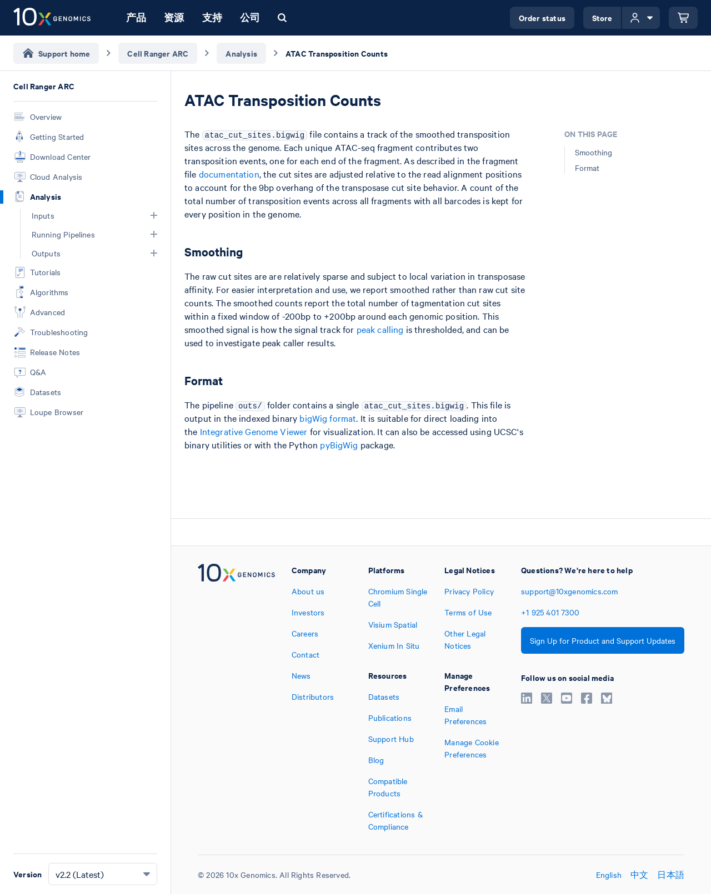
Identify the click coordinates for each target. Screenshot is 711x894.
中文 (639, 874)
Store (602, 17)
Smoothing (593, 152)
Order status (542, 17)
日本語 (670, 874)
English (609, 874)
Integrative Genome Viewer (254, 431)
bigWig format (327, 418)
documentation (229, 174)
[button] (154, 215)
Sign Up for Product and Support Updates (602, 640)
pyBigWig (339, 444)
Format (587, 167)
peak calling (380, 329)
